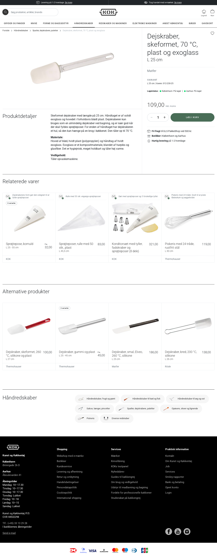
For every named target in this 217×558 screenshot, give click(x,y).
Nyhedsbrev (117, 471)
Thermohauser (172, 259)
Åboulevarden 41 (12, 475)
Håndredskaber (83, 23)
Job (167, 466)
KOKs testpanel (119, 466)
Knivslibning (118, 461)
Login (168, 492)
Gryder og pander (14, 23)
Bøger (192, 23)
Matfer (151, 71)
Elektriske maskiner (145, 23)
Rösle (168, 366)
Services (170, 471)
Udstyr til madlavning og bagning (129, 487)
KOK (8, 259)
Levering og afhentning (69, 471)
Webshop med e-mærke (70, 455)
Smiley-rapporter (174, 476)
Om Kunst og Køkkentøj (178, 461)
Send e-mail (9, 533)
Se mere (68, 2)
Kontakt (169, 455)
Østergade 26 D (11, 465)
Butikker (61, 461)
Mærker (115, 455)
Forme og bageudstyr (55, 23)
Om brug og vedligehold (124, 482)
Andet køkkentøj (173, 23)
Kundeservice (64, 466)
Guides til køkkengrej (123, 476)
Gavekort (207, 23)
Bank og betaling (174, 482)
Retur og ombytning (68, 476)
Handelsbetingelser (68, 482)
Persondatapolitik (67, 487)
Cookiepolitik (64, 492)
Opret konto (172, 487)
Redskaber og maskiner (113, 23)
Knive (34, 23)
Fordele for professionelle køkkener (131, 492)
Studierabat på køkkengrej (126, 497)
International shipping (69, 497)
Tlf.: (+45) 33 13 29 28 (15, 523)
